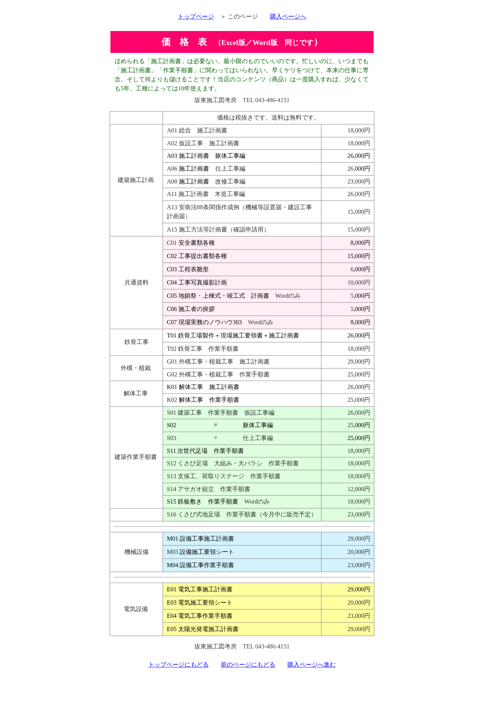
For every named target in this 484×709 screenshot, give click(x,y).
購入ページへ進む (311, 664)
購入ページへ (288, 16)
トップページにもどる (178, 664)
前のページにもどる (248, 664)
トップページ (196, 16)
